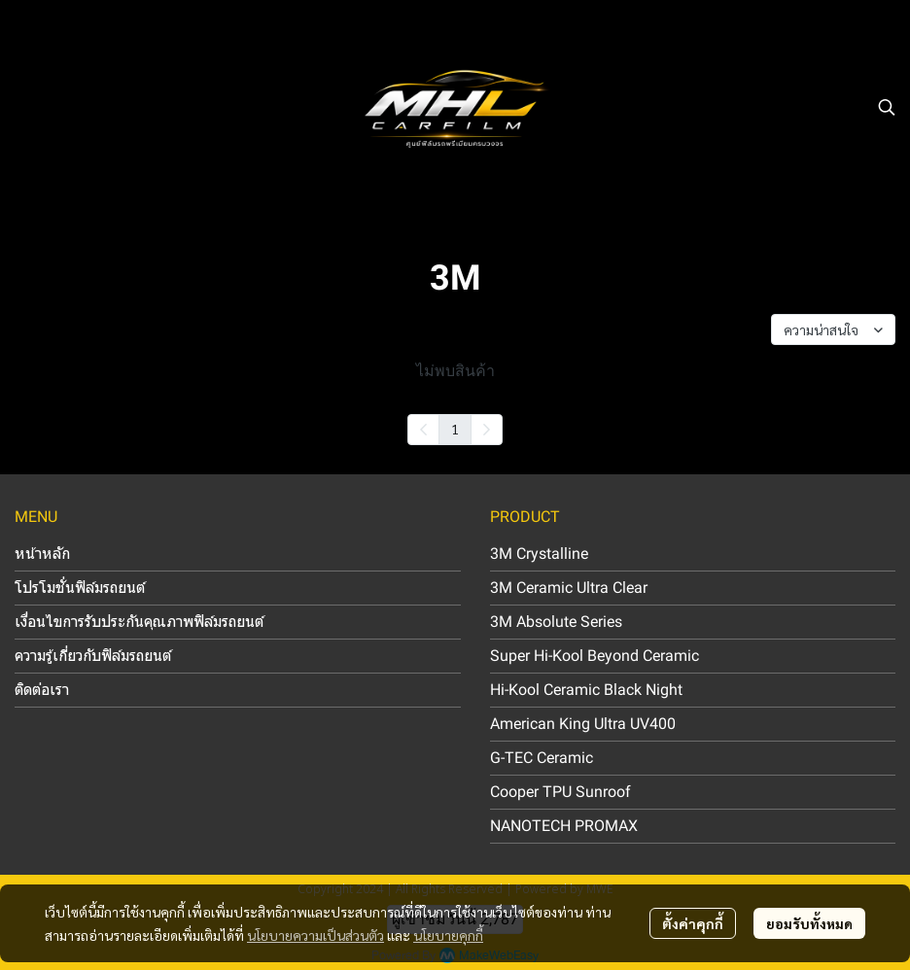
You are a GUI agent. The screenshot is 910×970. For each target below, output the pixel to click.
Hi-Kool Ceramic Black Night (586, 689)
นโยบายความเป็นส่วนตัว (315, 935)
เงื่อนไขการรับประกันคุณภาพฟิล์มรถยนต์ (139, 621)
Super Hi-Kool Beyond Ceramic (594, 655)
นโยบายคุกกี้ (448, 935)
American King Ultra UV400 (583, 723)
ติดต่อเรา (42, 689)
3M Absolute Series (556, 621)
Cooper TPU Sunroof (560, 791)
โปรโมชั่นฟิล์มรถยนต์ (80, 587)
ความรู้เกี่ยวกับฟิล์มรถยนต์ (93, 655)
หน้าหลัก (42, 553)
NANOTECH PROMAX (564, 825)
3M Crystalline (539, 553)
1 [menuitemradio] (455, 428)
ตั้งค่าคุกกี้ (692, 923)
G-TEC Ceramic (541, 757)
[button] (886, 107)
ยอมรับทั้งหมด (809, 923)
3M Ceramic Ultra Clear (569, 587)
